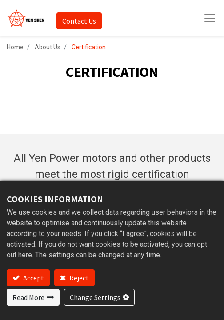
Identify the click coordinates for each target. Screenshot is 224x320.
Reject (78, 277)
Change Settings (95, 297)
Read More (28, 297)
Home (15, 47)
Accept (33, 277)
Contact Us (79, 20)
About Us (47, 47)
